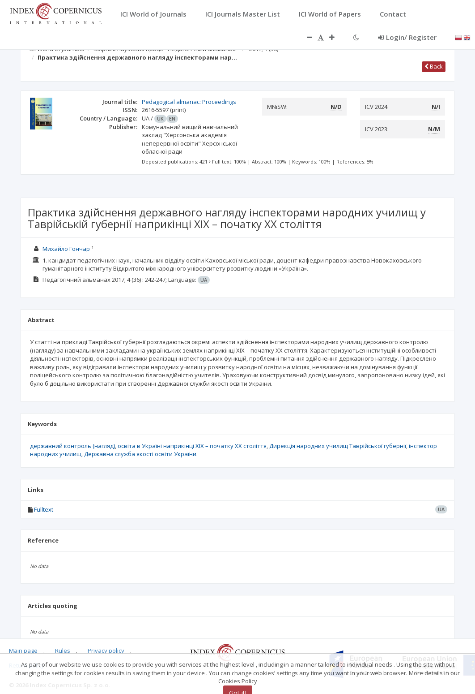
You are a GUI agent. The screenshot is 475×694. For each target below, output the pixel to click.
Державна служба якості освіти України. (141, 454)
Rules (62, 651)
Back (433, 66)
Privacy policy (106, 651)
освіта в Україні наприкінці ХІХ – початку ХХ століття (192, 446)
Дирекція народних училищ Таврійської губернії (337, 446)
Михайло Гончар (66, 249)
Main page (23, 651)
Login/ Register (407, 37)
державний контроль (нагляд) (72, 446)
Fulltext (43, 509)
